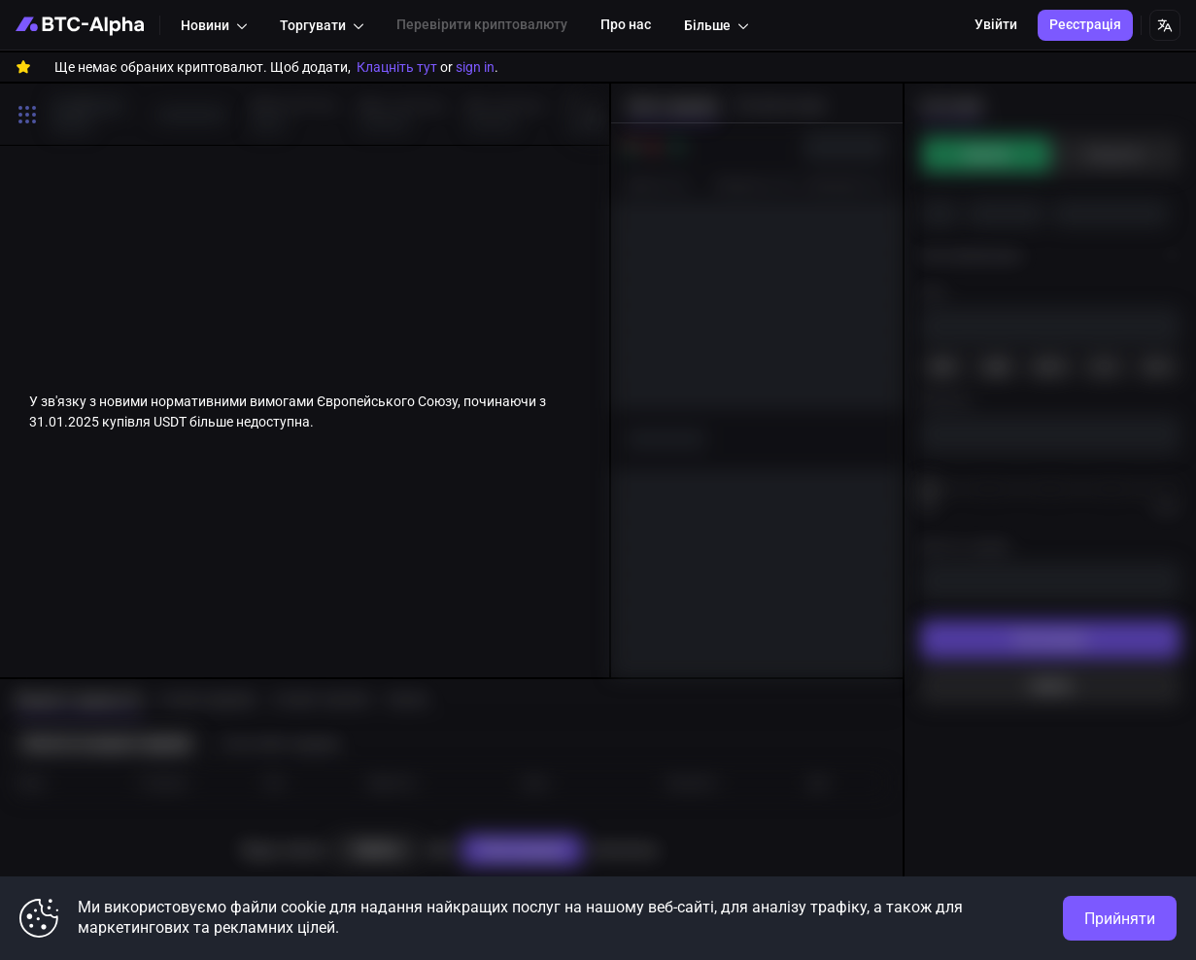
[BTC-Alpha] (80, 25)
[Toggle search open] (27, 114)
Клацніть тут (397, 67)
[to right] (589, 114)
